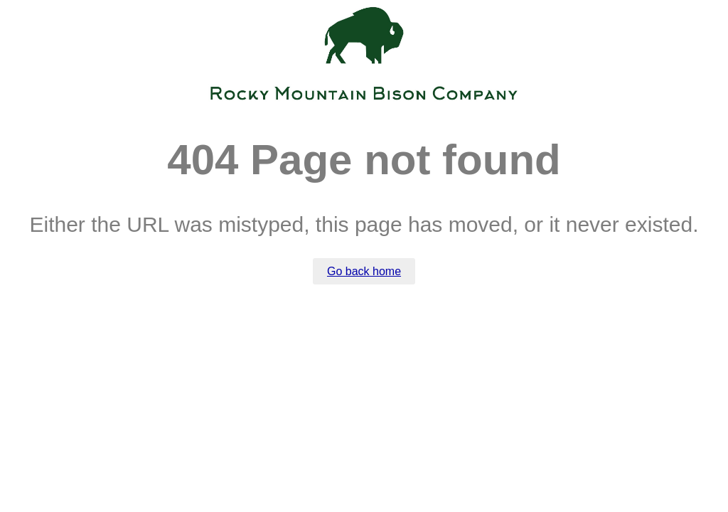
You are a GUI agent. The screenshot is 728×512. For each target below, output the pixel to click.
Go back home (364, 271)
